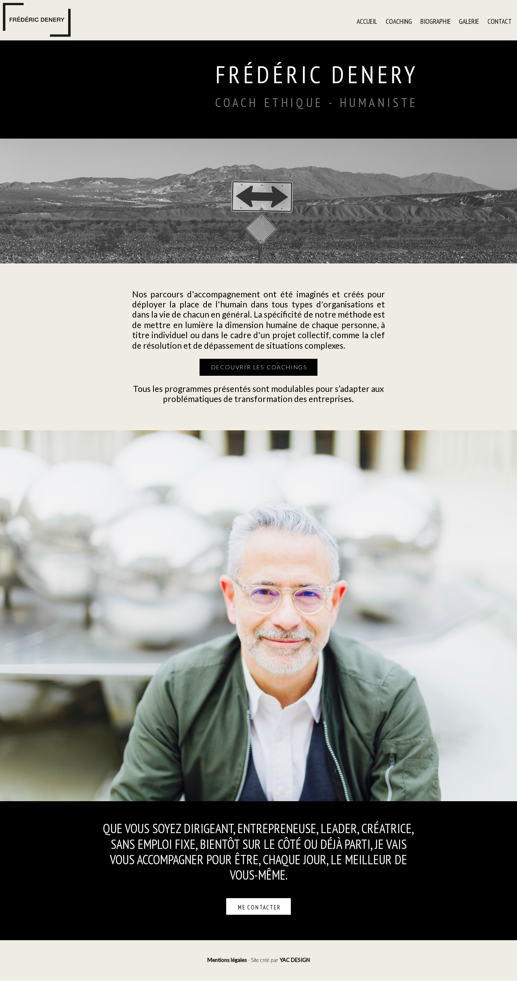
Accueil (367, 21)
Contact (500, 21)
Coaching (399, 21)
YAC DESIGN (295, 960)
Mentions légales (227, 960)
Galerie (469, 21)
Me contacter (259, 907)
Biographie (435, 21)
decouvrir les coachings (259, 367)
